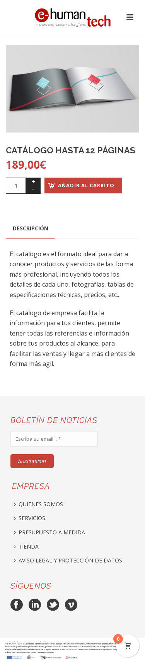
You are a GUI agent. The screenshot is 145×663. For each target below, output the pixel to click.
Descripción (30, 228)
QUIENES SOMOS (38, 504)
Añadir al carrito (86, 185)
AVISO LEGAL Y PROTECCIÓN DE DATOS (68, 560)
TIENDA (26, 546)
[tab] (30, 228)
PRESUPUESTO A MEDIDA (49, 532)
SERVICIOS (29, 518)
